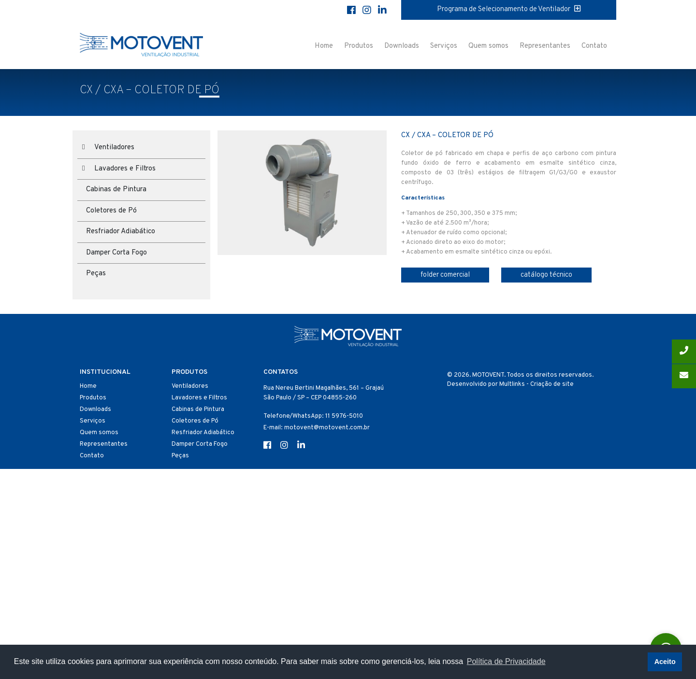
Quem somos (488, 46)
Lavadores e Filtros (125, 168)
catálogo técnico (546, 275)
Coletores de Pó (111, 210)
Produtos (358, 46)
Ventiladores (114, 147)
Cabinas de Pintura (116, 189)
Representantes (545, 46)
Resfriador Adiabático (120, 231)
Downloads (401, 46)
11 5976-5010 (344, 416)
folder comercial (445, 275)
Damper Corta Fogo (116, 252)
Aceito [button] (665, 661)
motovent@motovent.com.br (327, 428)
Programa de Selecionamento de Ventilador (508, 9)
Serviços (443, 46)
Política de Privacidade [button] (506, 661)
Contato (594, 46)
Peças (96, 273)
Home (324, 46)
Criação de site (552, 384)
